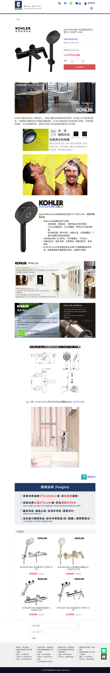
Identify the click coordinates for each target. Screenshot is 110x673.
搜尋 (34, 638)
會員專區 (91, 3)
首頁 (18, 19)
